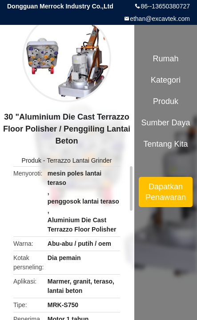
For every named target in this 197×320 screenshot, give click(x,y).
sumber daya (165, 122)
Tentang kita (165, 144)
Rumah (166, 58)
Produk (31, 160)
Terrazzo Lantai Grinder (79, 160)
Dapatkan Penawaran (165, 192)
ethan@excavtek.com (160, 18)
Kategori (166, 80)
